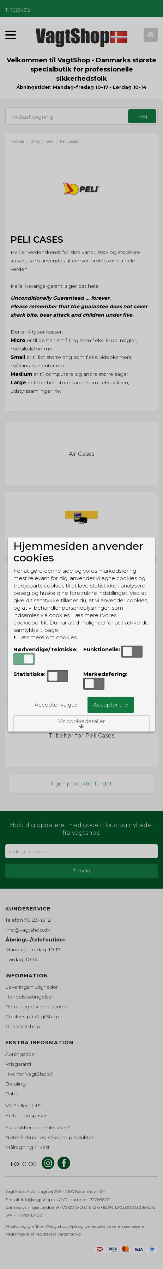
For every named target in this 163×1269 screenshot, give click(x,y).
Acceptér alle (110, 704)
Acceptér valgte (56, 704)
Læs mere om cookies (45, 637)
